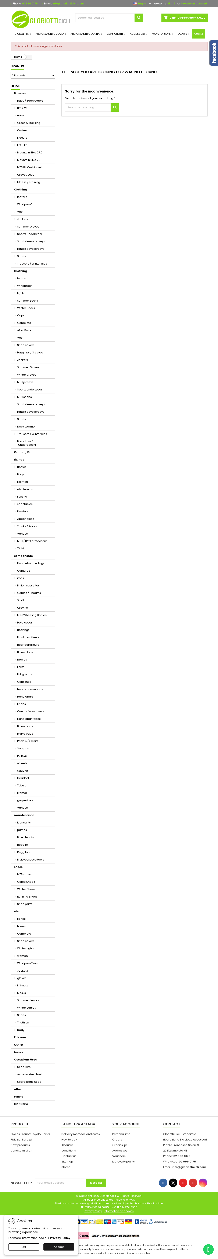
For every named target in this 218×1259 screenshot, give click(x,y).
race (20, 115)
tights (21, 293)
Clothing (20, 190)
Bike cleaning (26, 837)
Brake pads (25, 726)
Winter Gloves (26, 375)
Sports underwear (29, 389)
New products (20, 1145)
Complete (24, 323)
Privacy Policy (60, 1238)
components (23, 556)
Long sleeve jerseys (30, 249)
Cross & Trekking (28, 123)
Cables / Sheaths (29, 593)
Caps (21, 315)
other (18, 1089)
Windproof (24, 204)
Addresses (119, 1151)
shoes (18, 867)
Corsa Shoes (26, 882)
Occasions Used (25, 1060)
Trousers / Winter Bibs (32, 264)
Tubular (22, 785)
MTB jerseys (25, 382)
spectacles (25, 504)
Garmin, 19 (22, 452)
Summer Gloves (28, 227)
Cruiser (22, 130)
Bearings (23, 630)
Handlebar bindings (30, 563)
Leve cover (24, 623)
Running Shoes (27, 897)
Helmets (23, 482)
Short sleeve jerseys (31, 241)
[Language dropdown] (142, 3)
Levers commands (30, 689)
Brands (17, 66)
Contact (171, 1124)
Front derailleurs (28, 637)
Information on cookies (119, 1211)
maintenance (24, 815)
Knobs (21, 704)
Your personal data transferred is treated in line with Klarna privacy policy (109, 1253)
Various (22, 534)
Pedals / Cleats (27, 741)
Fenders (22, 511)
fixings (19, 460)
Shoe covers (26, 345)
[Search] (109, 18)
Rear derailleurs (28, 645)
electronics (25, 489)
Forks (20, 667)
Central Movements (30, 711)
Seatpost (23, 748)
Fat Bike (22, 145)
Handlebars (25, 697)
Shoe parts (24, 904)
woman (22, 956)
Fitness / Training (28, 182)
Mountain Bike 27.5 (29, 152)
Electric (22, 138)
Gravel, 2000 (25, 175)
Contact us (68, 1156)
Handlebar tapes (29, 719)
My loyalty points (123, 1162)
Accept (59, 1247)
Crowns (22, 608)
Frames (22, 793)
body (20, 1030)
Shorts (21, 256)
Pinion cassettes (28, 585)
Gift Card (21, 1104)
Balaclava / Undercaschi (26, 443)
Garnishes (24, 682)
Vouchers (119, 1156)
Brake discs (25, 652)
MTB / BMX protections (32, 541)
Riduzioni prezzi (21, 1140)
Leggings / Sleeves (30, 352)
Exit (24, 1247)
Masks (21, 993)
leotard (22, 197)
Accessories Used (29, 1074)
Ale (16, 911)
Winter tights (25, 948)
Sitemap (67, 1162)
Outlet (18, 1045)
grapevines (25, 800)
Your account (126, 1124)
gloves (21, 978)
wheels (22, 763)
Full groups (24, 674)
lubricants (24, 822)
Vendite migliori (21, 1151)
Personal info (121, 1134)
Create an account (194, 3)
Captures (23, 571)
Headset (23, 778)
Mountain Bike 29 (28, 160)
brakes (22, 660)
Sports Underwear (29, 234)
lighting (22, 497)
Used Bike (24, 1067)
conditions (68, 1151)
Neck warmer (26, 427)
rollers (18, 1097)
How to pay (69, 1140)
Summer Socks (27, 301)
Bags (20, 474)
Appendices (25, 519)
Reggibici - (24, 852)
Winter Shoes (26, 889)
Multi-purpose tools (30, 860)
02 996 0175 (30, 3)
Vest (20, 212)
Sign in (171, 3)
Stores (65, 1167)
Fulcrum (20, 1037)
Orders (117, 1140)
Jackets (22, 219)
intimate (22, 985)
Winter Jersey (26, 1008)
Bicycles (20, 93)
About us (67, 1145)
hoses (21, 926)
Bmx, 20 (22, 108)
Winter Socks (26, 308)
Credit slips (120, 1145)
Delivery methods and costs (80, 1134)
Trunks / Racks (27, 526)
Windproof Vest (28, 963)
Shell (20, 600)
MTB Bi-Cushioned (29, 167)
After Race (24, 330)
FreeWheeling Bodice (32, 615)
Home (15, 86)
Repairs (22, 845)
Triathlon (23, 1022)
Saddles (23, 771)
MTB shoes (24, 874)
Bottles (21, 467)
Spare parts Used (29, 1082)
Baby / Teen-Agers (30, 101)
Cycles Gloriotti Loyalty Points (30, 1134)
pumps (22, 830)
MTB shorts (24, 397)
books (18, 1052)
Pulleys (22, 756)
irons (20, 578)
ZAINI (20, 548)
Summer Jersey (28, 1000)
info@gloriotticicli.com (68, 3)
